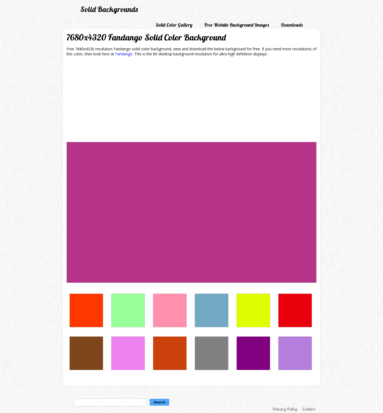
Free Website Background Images (236, 25)
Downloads (292, 25)
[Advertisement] (191, 100)
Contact (308, 409)
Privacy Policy (284, 409)
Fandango (123, 53)
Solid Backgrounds (109, 9)
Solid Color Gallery (174, 25)
